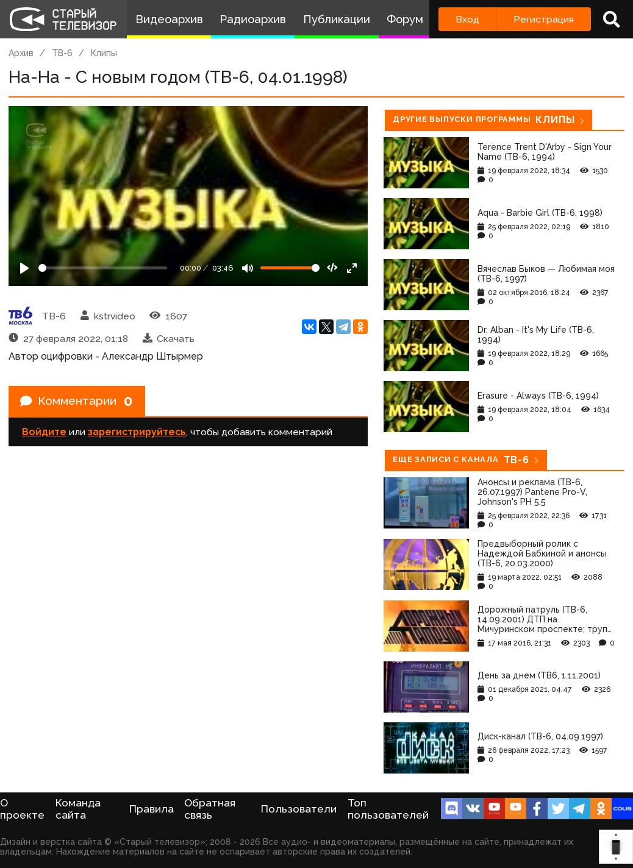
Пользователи (299, 809)
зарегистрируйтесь (137, 433)
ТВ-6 (62, 53)
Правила (151, 809)
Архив (21, 53)
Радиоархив (253, 19)
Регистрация (543, 19)
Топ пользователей (388, 809)
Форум (405, 19)
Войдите (44, 433)
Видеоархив (169, 19)
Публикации (336, 19)
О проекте (22, 809)
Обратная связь (209, 809)
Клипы (104, 53)
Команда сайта (78, 809)
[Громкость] (290, 268)
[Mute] (247, 268)
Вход (467, 19)
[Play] (24, 268)
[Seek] (102, 268)
